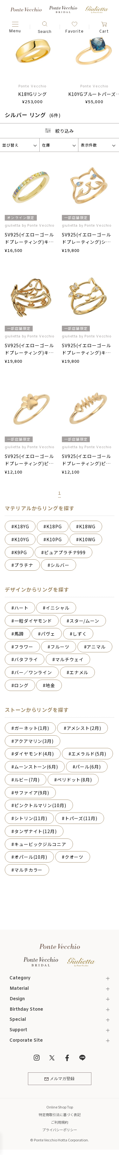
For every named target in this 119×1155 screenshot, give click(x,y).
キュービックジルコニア (40, 844)
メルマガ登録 (59, 1079)
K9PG (20, 552)
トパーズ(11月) (81, 818)
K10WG (87, 539)
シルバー (59, 565)
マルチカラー (28, 870)
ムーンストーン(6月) (36, 766)
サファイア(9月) (31, 792)
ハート (21, 608)
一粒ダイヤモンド (33, 621)
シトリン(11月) (30, 818)
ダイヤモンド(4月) (34, 753)
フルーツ (59, 646)
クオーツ (74, 857)
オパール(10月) (30, 857)
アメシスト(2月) (84, 728)
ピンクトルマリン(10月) (40, 805)
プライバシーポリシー (59, 1129)
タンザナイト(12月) (35, 831)
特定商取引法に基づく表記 (60, 1114)
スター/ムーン (84, 621)
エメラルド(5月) (88, 753)
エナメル (79, 672)
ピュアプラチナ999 (65, 552)
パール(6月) (88, 766)
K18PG (54, 526)
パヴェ (48, 634)
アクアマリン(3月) (34, 741)
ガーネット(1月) (31, 728)
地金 (50, 685)
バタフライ (26, 659)
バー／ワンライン (33, 672)
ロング (21, 685)
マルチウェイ (69, 659)
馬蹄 (19, 634)
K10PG (54, 539)
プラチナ (23, 565)
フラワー (23, 646)
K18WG (87, 526)
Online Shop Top (59, 1106)
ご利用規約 (59, 1122)
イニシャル (57, 608)
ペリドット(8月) (74, 779)
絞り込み (59, 131)
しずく (80, 634)
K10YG (21, 539)
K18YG (21, 526)
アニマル (96, 646)
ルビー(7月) (27, 779)
